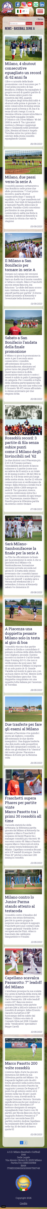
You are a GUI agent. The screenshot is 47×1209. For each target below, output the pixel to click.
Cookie (3, 1206)
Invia (29, 23)
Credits (23, 1203)
